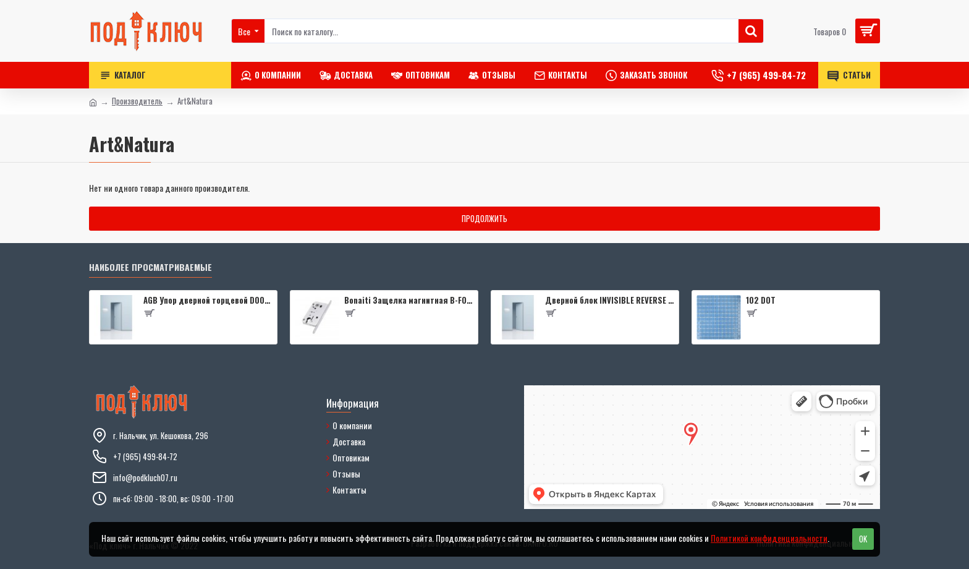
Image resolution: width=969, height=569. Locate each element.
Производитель (137, 101)
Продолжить (484, 218)
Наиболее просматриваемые (150, 267)
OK (863, 539)
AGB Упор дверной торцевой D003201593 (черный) (208, 300)
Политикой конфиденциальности (769, 537)
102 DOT (761, 300)
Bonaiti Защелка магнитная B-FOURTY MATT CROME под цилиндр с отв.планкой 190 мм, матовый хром (408, 300)
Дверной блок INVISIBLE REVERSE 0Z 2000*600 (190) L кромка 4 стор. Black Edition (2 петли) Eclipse (609, 300)
